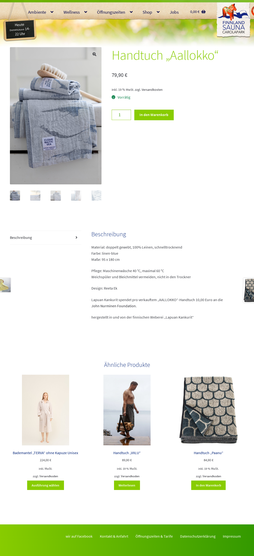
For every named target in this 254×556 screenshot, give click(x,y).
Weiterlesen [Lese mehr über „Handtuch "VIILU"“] (127, 485)
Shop (147, 12)
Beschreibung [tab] (21, 237)
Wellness (72, 12)
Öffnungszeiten (111, 12)
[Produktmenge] (121, 115)
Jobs (174, 12)
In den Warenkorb (154, 114)
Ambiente (37, 12)
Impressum (232, 536)
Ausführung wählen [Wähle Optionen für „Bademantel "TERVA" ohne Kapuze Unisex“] (45, 485)
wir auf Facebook (79, 536)
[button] (94, 54)
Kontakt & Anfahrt (114, 536)
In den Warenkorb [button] (208, 485)
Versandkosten (152, 89)
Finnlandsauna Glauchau (233, 20)
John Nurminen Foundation (113, 305)
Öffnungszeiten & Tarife (154, 536)
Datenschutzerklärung (198, 536)
